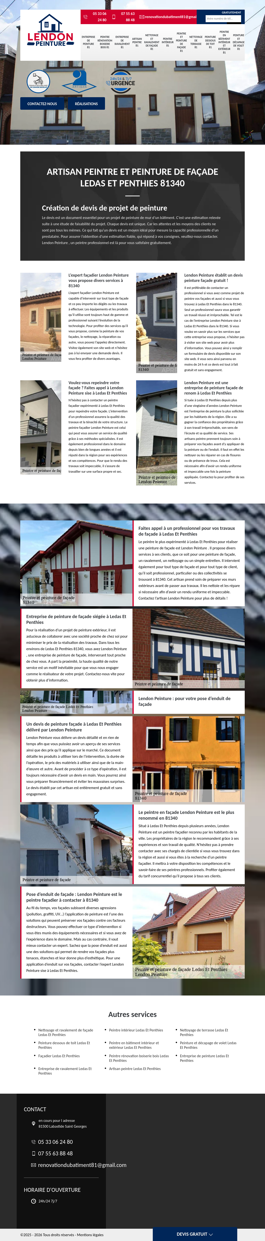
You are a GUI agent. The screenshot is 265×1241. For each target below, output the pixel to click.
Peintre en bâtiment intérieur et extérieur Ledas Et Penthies (134, 1045)
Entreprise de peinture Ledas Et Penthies (204, 1058)
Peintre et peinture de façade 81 (181, 42)
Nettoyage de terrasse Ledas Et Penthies (204, 1032)
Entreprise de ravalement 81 (122, 42)
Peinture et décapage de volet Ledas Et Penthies (208, 1045)
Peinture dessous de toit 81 (210, 42)
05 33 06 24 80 (94, 16)
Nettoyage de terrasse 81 (195, 42)
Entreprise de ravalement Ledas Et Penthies (65, 1071)
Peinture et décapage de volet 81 (239, 42)
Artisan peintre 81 (137, 42)
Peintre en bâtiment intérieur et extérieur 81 (224, 42)
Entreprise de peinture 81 (88, 42)
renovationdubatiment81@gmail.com (164, 16)
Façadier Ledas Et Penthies (59, 1056)
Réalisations (86, 104)
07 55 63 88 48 (123, 16)
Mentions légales (90, 1235)
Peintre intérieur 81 (168, 42)
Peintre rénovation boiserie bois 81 (105, 42)
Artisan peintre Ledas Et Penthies (134, 1068)
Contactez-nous (42, 104)
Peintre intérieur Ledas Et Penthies (136, 1030)
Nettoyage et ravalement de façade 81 (152, 42)
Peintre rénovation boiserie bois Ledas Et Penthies (139, 1058)
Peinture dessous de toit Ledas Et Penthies (64, 1045)
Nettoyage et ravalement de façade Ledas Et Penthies (65, 1032)
